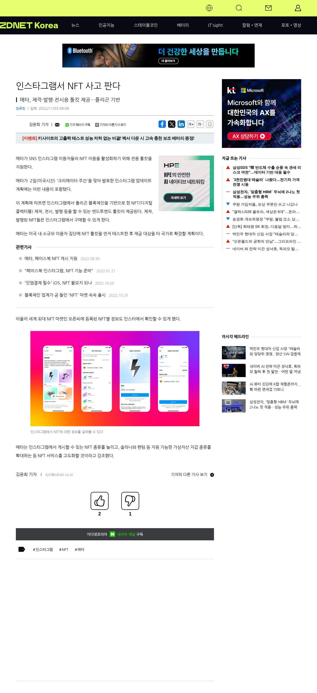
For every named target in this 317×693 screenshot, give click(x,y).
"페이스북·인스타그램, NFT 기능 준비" (59, 271)
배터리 (183, 25)
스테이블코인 (146, 25)
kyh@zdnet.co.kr (59, 475)
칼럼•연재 (252, 25)
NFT (65, 549)
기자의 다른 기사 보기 (192, 475)
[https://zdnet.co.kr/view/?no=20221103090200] (162, 124)
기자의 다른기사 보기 (110, 124)
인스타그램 (44, 549)
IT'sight (215, 25)
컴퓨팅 (20, 108)
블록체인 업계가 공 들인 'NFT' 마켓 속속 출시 (65, 295)
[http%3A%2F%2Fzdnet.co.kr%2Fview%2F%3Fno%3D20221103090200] (181, 124)
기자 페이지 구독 (77, 124)
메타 (80, 549)
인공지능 (106, 25)
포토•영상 (291, 25)
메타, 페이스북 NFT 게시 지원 (51, 258)
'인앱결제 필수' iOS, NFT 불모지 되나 (58, 283)
